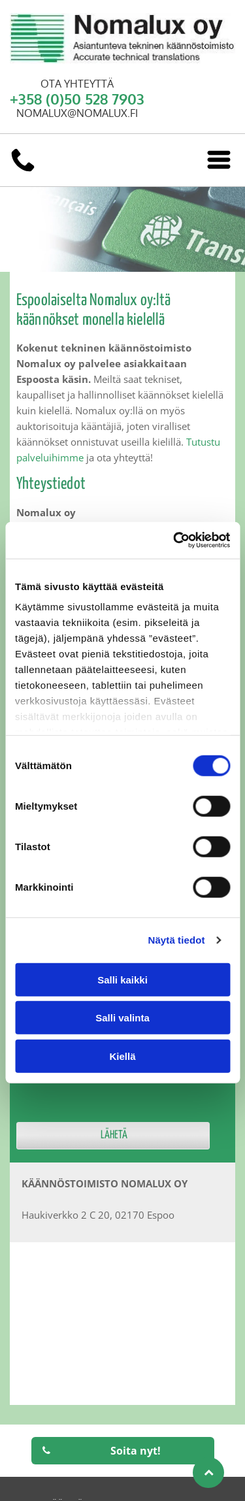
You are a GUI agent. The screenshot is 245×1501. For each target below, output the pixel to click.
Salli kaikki (122, 979)
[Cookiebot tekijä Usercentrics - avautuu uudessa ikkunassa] (174, 540)
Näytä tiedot (176, 940)
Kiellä (122, 1055)
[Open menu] (219, 159)
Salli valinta (122, 1017)
